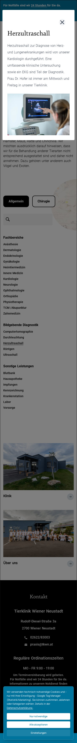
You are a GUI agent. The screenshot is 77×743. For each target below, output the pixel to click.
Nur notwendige (38, 716)
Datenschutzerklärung (20, 708)
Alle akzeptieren (38, 724)
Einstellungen (38, 733)
